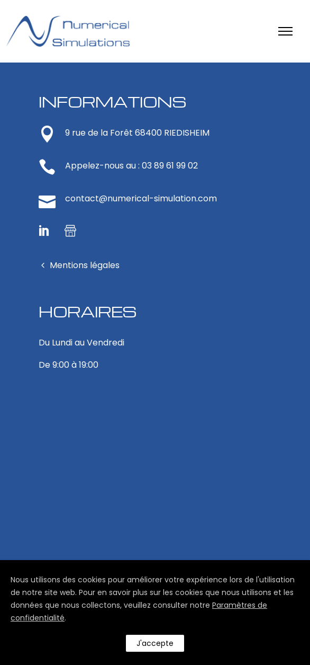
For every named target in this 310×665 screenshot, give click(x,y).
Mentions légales (85, 265)
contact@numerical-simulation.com (141, 198)
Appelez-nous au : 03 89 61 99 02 (131, 165)
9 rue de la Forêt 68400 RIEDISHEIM (137, 133)
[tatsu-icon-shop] (70, 230)
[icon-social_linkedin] (48, 230)
